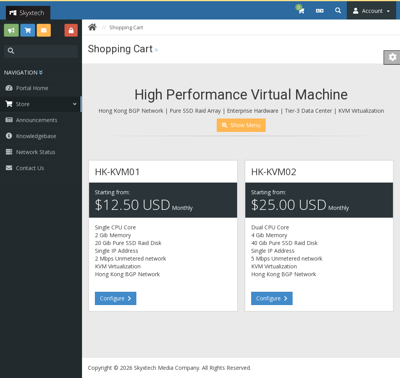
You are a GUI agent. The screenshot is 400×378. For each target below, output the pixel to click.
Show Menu (241, 125)
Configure (115, 298)
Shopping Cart (126, 27)
